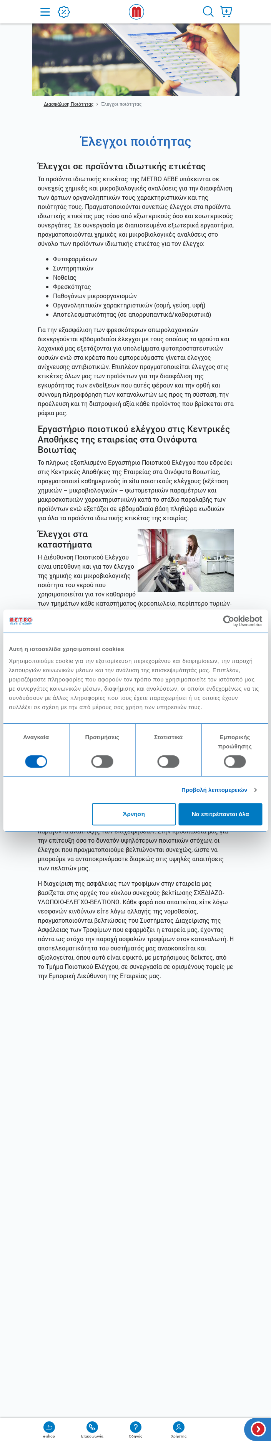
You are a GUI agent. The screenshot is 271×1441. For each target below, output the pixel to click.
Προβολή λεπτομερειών (214, 789)
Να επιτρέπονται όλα (220, 814)
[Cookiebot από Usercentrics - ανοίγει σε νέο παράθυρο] (228, 621)
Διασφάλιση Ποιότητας (68, 104)
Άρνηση (134, 814)
